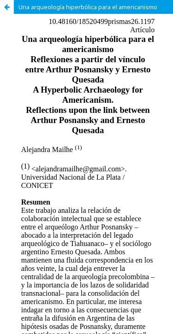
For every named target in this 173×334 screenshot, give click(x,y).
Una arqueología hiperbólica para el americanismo (87, 7)
